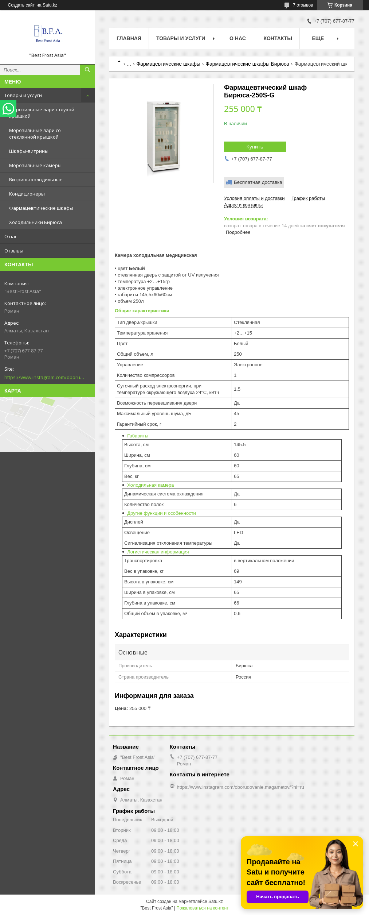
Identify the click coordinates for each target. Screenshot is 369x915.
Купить (255, 146)
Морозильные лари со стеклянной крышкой (35, 133)
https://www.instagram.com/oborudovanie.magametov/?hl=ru (44, 377)
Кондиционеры (27, 193)
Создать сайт (21, 5)
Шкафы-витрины (28, 151)
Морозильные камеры (35, 165)
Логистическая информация (158, 552)
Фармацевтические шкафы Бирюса (247, 64)
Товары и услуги (23, 95)
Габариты (137, 436)
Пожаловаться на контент (202, 908)
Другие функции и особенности (161, 513)
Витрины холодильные (36, 179)
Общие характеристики (142, 310)
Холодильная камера (150, 485)
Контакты (277, 38)
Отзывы (13, 250)
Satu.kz (215, 901)
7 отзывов (303, 5)
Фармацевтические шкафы (41, 208)
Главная (129, 38)
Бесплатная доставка (258, 182)
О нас (10, 236)
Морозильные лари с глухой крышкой (41, 112)
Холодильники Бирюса (35, 222)
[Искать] (87, 69)
